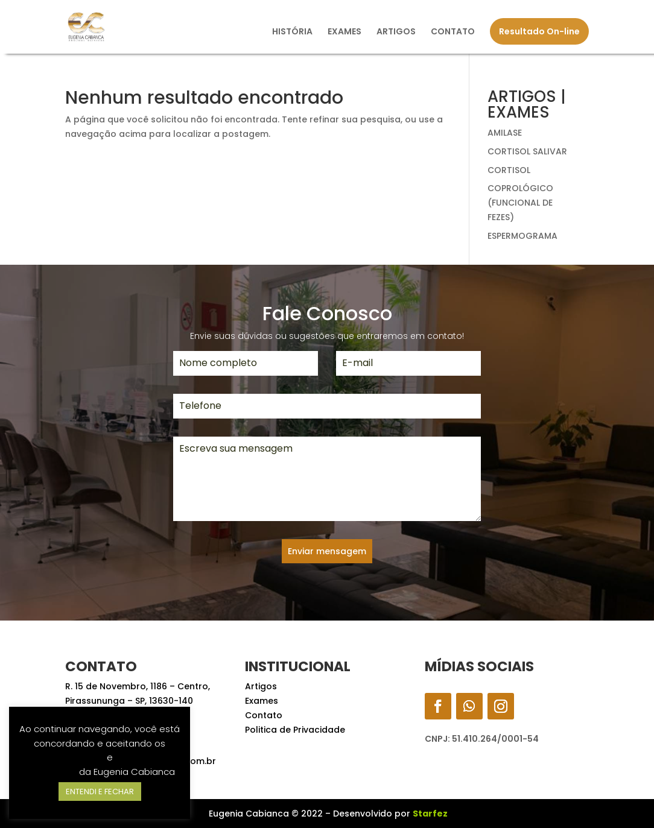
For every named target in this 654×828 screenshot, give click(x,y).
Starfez (430, 813)
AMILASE (504, 133)
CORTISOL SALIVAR (527, 151)
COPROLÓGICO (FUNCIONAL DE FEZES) (520, 202)
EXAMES (344, 32)
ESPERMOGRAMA (522, 236)
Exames (261, 701)
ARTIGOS (396, 32)
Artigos (261, 686)
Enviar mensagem (327, 551)
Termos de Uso (70, 757)
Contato (263, 715)
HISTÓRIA (292, 32)
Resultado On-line (539, 31)
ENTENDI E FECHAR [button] (100, 791)
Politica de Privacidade (295, 730)
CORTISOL (508, 170)
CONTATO (453, 32)
